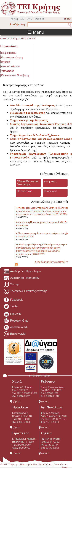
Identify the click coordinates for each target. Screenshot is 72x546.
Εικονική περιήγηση (12, 57)
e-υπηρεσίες (50, 181)
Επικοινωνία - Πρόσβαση (15, 75)
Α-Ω (22, 18)
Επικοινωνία (15, 334)
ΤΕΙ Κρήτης (14, 38)
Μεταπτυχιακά (24, 191)
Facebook (13, 300)
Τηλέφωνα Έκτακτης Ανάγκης (25, 291)
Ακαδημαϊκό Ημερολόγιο (22, 271)
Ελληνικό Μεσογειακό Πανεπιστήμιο (28, 183)
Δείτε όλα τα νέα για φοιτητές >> (51, 261)
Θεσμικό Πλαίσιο (10, 66)
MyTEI (29, 18)
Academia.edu (16, 327)
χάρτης (15, 401)
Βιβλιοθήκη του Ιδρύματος (27, 113)
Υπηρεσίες (7, 70)
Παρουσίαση (29, 38)
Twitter (11, 306)
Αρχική (14, 18)
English (67, 18)
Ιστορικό (5, 61)
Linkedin (12, 314)
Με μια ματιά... (9, 52)
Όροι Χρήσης (45, 464)
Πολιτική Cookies (28, 464)
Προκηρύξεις (50, 191)
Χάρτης (11, 285)
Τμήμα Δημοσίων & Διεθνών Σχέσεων (34, 135)
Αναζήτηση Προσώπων (21, 278)
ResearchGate (16, 321)
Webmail (39, 18)
